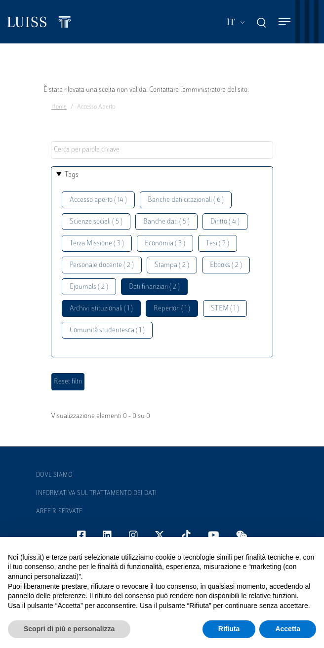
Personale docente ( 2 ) (102, 265)
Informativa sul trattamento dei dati (96, 493)
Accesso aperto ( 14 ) (98, 200)
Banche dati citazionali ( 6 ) (186, 200)
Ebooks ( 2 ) (226, 265)
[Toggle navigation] (284, 22)
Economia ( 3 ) (165, 243)
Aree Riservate (59, 512)
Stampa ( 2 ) (172, 265)
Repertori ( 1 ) (172, 308)
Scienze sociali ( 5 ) (96, 222)
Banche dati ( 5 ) (166, 222)
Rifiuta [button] (229, 629)
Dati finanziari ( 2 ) (154, 287)
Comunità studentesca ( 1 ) (107, 330)
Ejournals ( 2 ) (89, 287)
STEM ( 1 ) (225, 308)
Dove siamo (54, 475)
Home (59, 107)
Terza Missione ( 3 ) (97, 243)
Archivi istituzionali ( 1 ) (101, 308)
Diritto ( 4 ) (225, 222)
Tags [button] (72, 175)
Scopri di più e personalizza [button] (69, 629)
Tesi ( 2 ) (217, 243)
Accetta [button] (287, 629)
